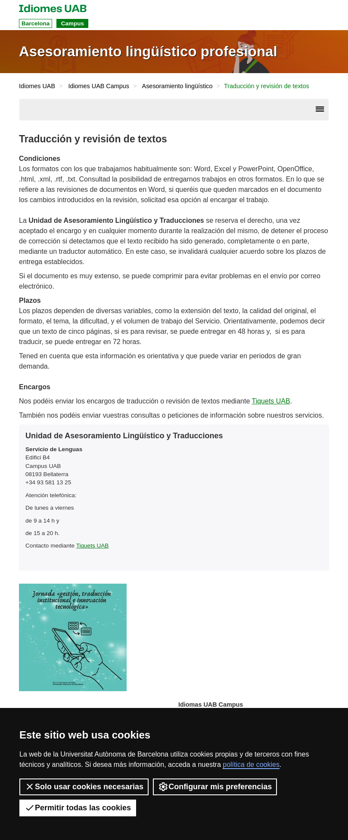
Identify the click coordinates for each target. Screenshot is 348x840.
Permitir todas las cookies (78, 808)
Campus (72, 23)
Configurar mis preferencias (215, 787)
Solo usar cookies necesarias (84, 787)
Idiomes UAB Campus (98, 86)
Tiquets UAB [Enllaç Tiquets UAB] (271, 401)
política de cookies (251, 764)
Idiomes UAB (37, 86)
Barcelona (36, 23)
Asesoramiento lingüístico (177, 86)
